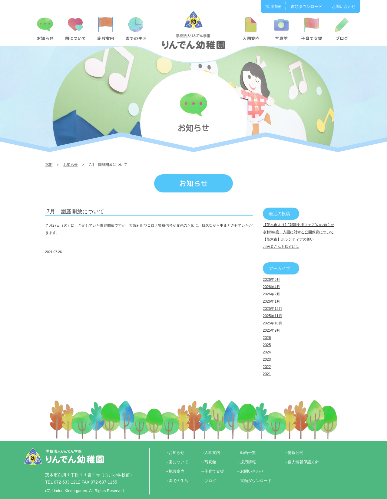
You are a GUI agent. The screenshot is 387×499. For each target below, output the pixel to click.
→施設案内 (174, 471)
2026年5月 (271, 279)
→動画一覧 (246, 452)
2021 (267, 374)
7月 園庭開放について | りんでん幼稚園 (193, 30)
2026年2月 (271, 294)
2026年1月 (271, 301)
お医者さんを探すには (281, 247)
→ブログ (208, 480)
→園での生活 (176, 480)
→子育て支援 (212, 471)
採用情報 (273, 6)
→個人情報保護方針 (301, 462)
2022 (267, 367)
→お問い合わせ (250, 471)
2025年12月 (272, 309)
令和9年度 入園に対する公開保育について (298, 232)
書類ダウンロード (306, 6)
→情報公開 (293, 452)
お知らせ (70, 165)
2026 (267, 338)
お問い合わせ (344, 6)
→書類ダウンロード (254, 480)
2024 (267, 352)
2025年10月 (272, 323)
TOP (48, 165)
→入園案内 (210, 452)
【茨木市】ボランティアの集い (288, 239)
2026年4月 (271, 287)
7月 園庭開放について (75, 211)
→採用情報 (246, 462)
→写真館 (208, 462)
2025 (267, 345)
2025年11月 (272, 316)
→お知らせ (174, 452)
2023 (267, 359)
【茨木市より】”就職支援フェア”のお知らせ (298, 225)
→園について (176, 462)
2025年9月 (271, 330)
